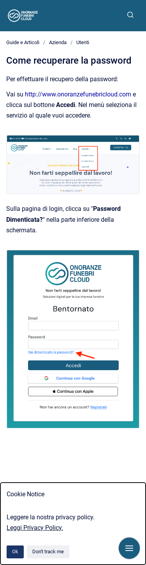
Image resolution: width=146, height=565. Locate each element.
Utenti (82, 42)
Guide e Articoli (22, 42)
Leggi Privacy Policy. (35, 527)
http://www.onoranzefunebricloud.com (78, 94)
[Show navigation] (129, 548)
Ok (15, 551)
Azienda (58, 42)
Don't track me (48, 551)
